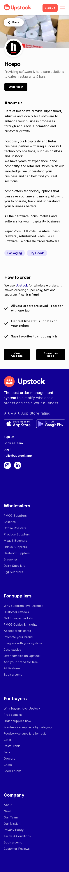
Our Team (11, 817)
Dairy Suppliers (14, 565)
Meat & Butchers (15, 540)
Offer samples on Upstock (22, 656)
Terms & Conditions (17, 836)
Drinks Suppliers (15, 547)
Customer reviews (16, 612)
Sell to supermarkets (18, 618)
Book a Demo (13, 443)
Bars (7, 752)
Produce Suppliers (17, 534)
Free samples (13, 715)
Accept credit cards (17, 631)
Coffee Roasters (15, 528)
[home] (22, 7)
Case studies (12, 649)
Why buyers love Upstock (22, 708)
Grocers (9, 758)
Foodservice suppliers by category (28, 727)
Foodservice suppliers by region (26, 733)
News (8, 811)
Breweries (11, 559)
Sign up (50, 7)
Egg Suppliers (13, 572)
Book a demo (13, 674)
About (8, 805)
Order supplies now (17, 721)
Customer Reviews (17, 848)
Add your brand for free (21, 662)
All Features (12, 668)
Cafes (8, 740)
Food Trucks (12, 771)
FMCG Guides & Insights (20, 624)
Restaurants (12, 746)
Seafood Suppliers (17, 553)
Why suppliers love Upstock (23, 606)
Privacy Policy (14, 830)
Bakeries (10, 522)
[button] (62, 7)
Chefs (8, 765)
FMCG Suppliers (15, 515)
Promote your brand (18, 637)
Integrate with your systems (23, 643)
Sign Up (9, 437)
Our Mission (12, 823)
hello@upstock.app (18, 455)
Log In (8, 449)
